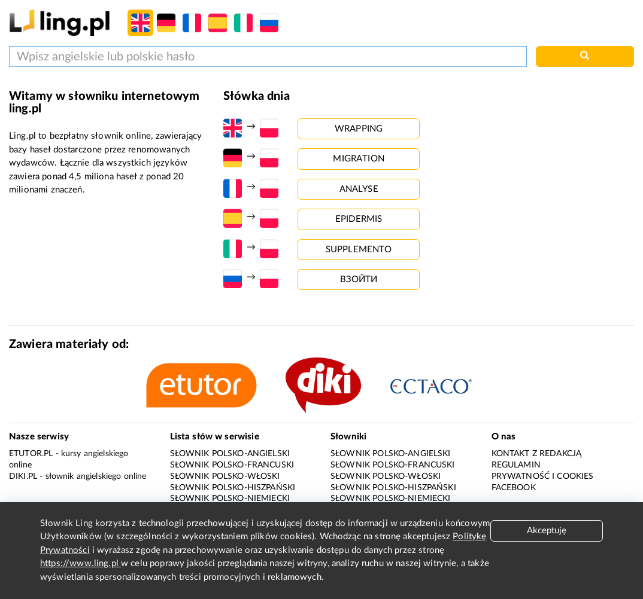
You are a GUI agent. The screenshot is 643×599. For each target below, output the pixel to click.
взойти (359, 279)
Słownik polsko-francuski (232, 465)
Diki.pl (23, 476)
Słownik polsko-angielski (230, 454)
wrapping (359, 128)
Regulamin (516, 465)
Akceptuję (546, 530)
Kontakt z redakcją (537, 454)
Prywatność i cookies (543, 476)
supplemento (359, 249)
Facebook (514, 488)
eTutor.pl (31, 454)
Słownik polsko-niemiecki (230, 498)
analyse (358, 189)
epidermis (358, 219)
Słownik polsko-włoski (225, 476)
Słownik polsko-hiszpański (233, 488)
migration (358, 158)
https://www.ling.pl (80, 563)
